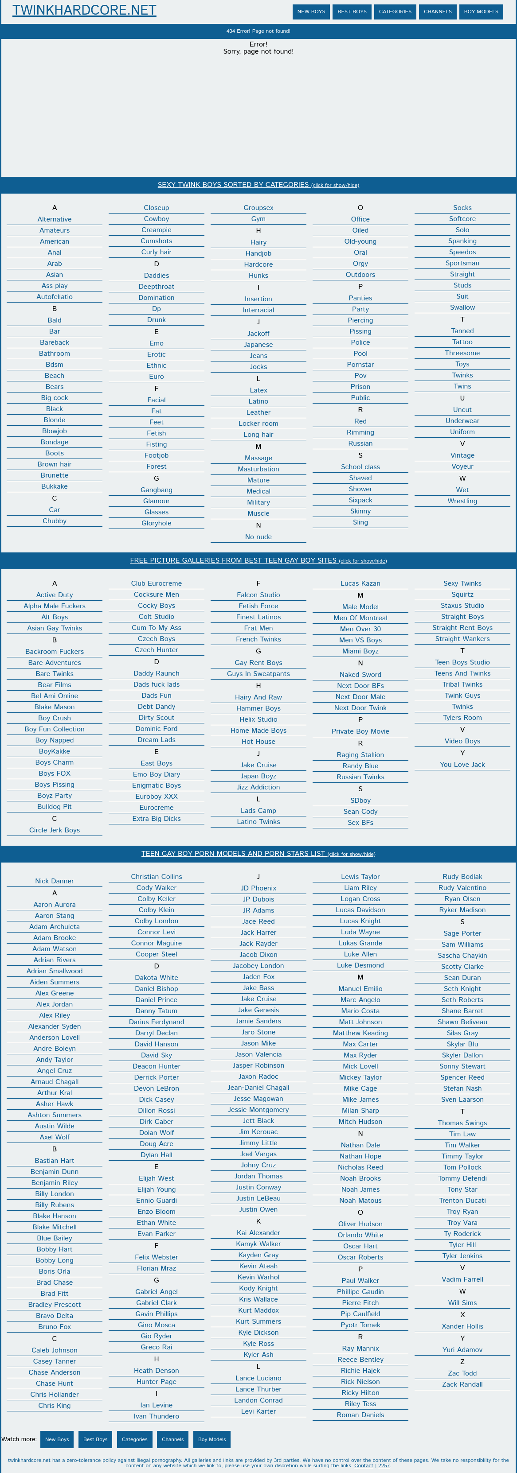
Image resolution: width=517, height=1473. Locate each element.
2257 (384, 1465)
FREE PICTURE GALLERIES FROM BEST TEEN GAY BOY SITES (258, 561)
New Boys (311, 12)
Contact (363, 1465)
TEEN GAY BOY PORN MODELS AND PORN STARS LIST (258, 854)
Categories (395, 12)
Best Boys (352, 12)
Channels (438, 12)
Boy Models (481, 12)
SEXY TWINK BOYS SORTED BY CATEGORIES (258, 185)
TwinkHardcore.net (84, 11)
